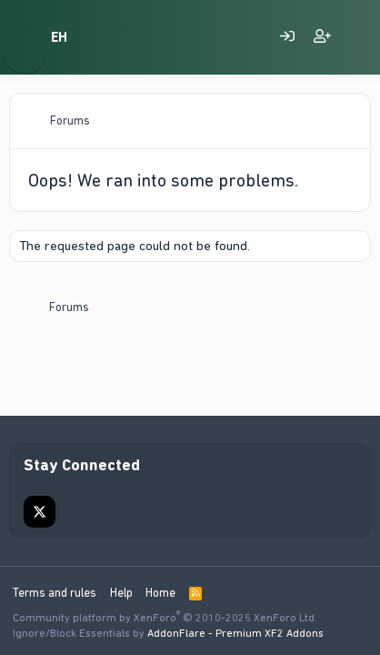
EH (59, 37)
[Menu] (25, 37)
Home (160, 593)
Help (121, 593)
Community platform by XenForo (165, 617)
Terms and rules (54, 593)
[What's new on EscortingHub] (358, 38)
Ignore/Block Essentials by (168, 633)
